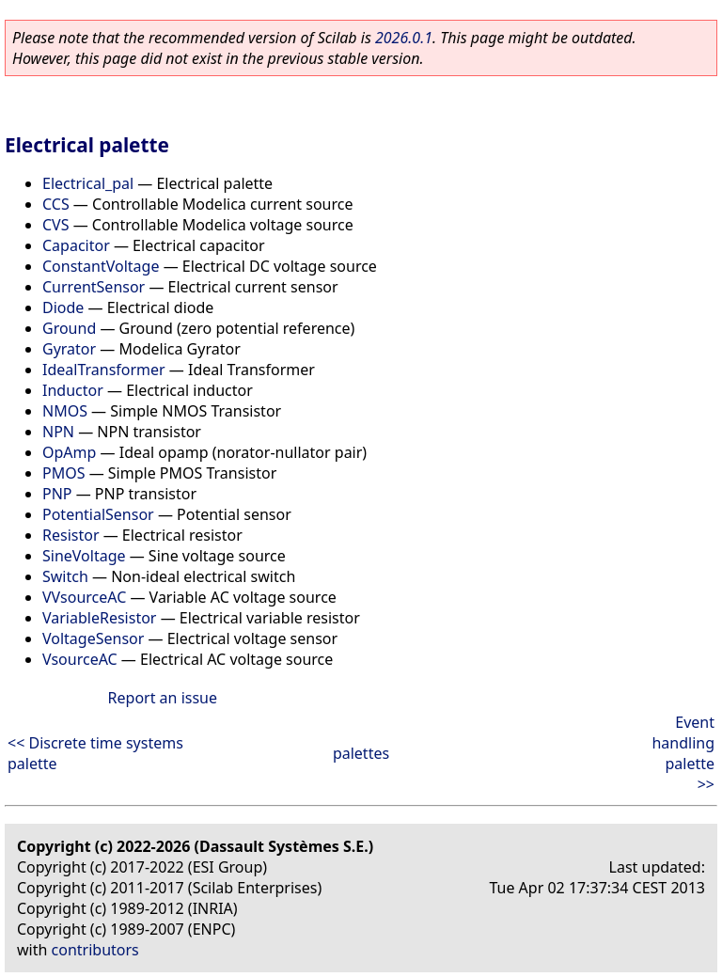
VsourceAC (80, 659)
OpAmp (69, 452)
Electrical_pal (87, 183)
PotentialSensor (98, 514)
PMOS (63, 473)
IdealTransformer (103, 369)
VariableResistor (99, 617)
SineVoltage (84, 555)
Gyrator (69, 349)
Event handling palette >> (682, 753)
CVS (56, 224)
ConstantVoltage (100, 266)
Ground (69, 328)
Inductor (72, 390)
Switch (65, 576)
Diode (63, 307)
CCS (56, 204)
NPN (58, 431)
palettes (361, 753)
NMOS (64, 411)
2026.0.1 (403, 37)
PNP (57, 493)
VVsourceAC (84, 597)
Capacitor (76, 245)
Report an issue (162, 697)
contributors (95, 949)
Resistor (71, 535)
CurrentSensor (93, 286)
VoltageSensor (93, 638)
